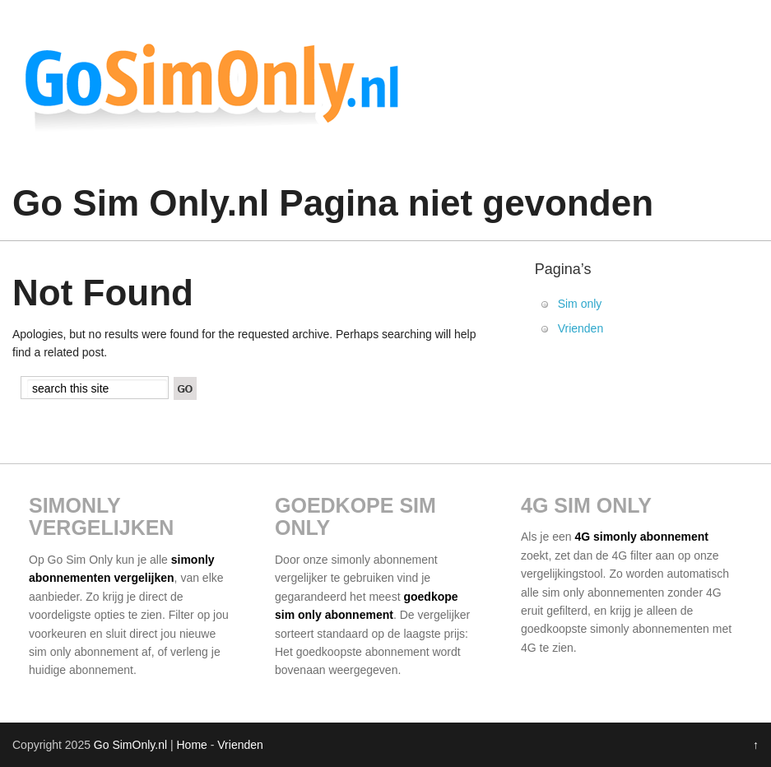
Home (191, 744)
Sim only (580, 303)
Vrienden (581, 328)
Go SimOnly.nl (130, 744)
